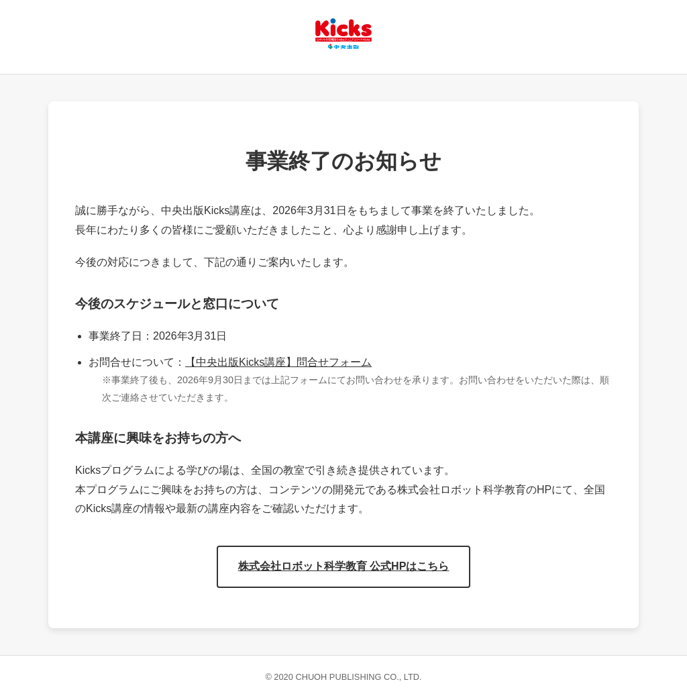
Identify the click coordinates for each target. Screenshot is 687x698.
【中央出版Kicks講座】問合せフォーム (278, 362)
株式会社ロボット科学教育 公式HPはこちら (344, 566)
